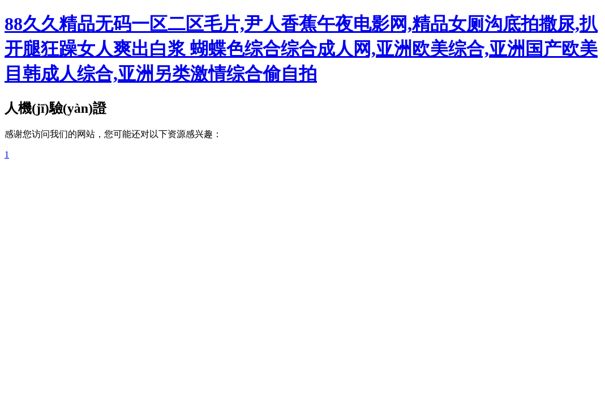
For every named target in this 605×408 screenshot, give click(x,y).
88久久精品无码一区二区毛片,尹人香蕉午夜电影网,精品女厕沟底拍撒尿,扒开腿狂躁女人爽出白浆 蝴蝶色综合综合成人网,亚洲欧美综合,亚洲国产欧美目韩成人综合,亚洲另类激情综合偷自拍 (301, 49)
